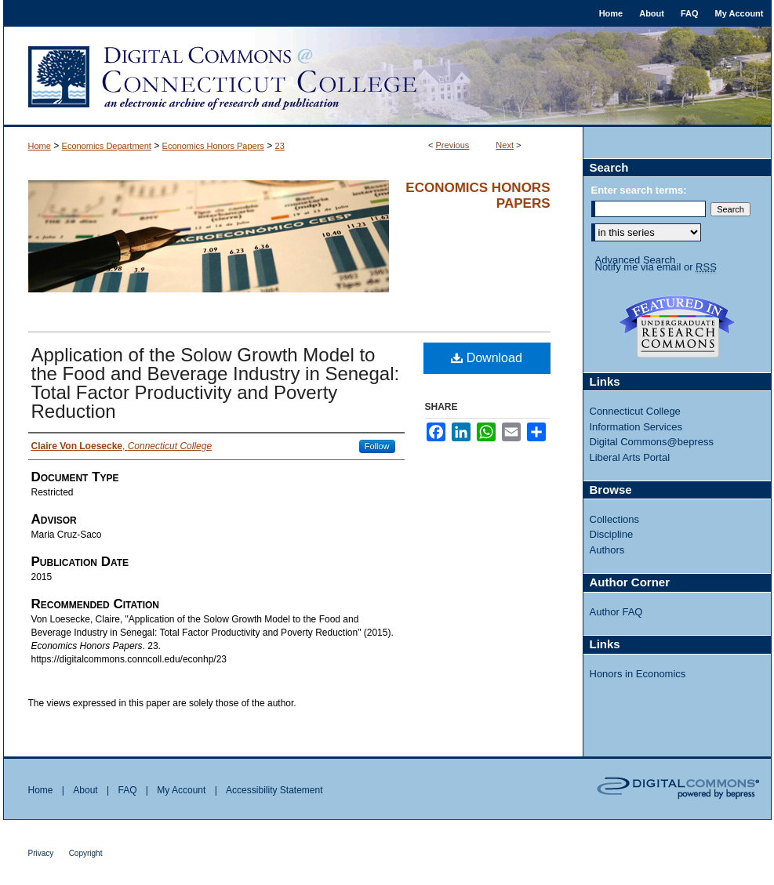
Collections (615, 519)
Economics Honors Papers (213, 146)
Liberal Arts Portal (630, 457)
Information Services (636, 427)
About (85, 790)
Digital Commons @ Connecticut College (387, 77)
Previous (453, 145)
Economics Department (106, 146)
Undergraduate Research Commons (677, 327)
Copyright (86, 853)
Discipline (612, 534)
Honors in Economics (638, 674)
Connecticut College (635, 411)
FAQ (127, 790)
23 (280, 146)
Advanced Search (635, 260)
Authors (607, 550)
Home (39, 146)
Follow (377, 446)
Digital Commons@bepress (652, 442)
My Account (181, 790)
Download (486, 358)
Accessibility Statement (274, 790)
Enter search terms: (639, 190)
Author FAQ (616, 612)
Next (505, 145)
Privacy (41, 853)
